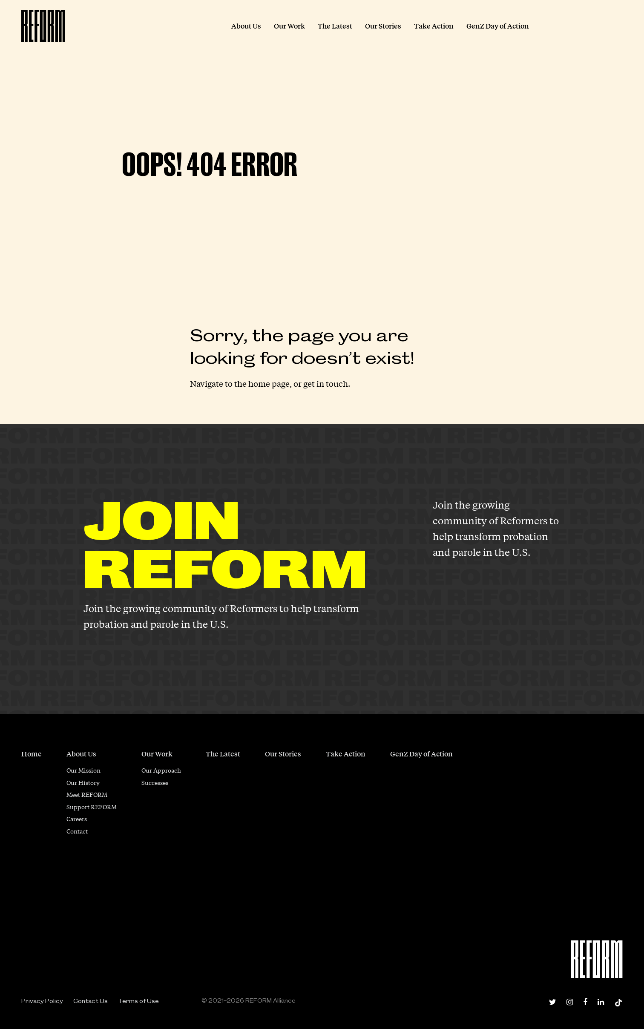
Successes (154, 782)
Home (31, 754)
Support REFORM (91, 807)
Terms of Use (138, 1001)
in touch (332, 383)
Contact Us (90, 1001)
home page (269, 383)
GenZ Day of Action (421, 754)
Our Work (156, 754)
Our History (83, 782)
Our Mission (83, 770)
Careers (76, 819)
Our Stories (283, 754)
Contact (77, 831)
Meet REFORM (86, 794)
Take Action (345, 754)
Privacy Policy (42, 1001)
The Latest (223, 754)
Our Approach (161, 770)
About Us (81, 754)
